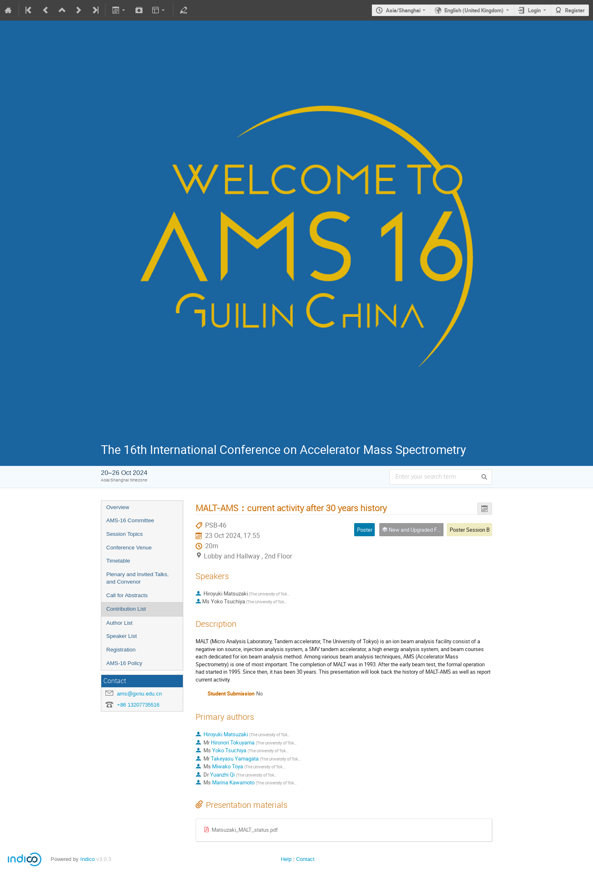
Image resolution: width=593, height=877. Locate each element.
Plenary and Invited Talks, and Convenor (137, 578)
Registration (120, 650)
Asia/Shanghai (403, 10)
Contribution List (126, 609)
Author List (119, 623)
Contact (305, 859)
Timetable (118, 561)
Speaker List (121, 636)
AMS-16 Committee (130, 520)
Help (286, 859)
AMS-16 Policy (124, 663)
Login (534, 10)
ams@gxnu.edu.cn (139, 693)
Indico (87, 859)
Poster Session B (470, 529)
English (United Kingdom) (474, 10)
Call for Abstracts (127, 595)
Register (575, 10)
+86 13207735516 (138, 704)
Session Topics (124, 534)
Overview (117, 507)
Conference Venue (129, 547)
